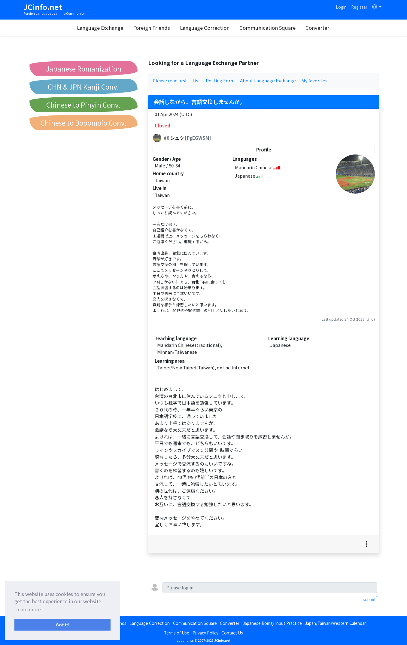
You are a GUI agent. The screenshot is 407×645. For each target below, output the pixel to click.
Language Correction (204, 27)
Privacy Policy (205, 633)
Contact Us (232, 633)
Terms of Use (176, 633)
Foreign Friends (151, 27)
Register (359, 7)
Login (341, 7)
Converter (317, 27)
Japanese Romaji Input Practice (272, 623)
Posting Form (220, 80)
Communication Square (267, 27)
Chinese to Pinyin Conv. (83, 104)
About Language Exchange (268, 80)
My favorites (314, 80)
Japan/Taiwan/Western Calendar (335, 623)
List (196, 80)
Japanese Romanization (83, 68)
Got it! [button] (63, 624)
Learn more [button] (28, 609)
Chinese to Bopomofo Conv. (83, 122)
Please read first (170, 80)
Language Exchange (100, 27)
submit (369, 599)
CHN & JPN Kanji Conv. (83, 86)
